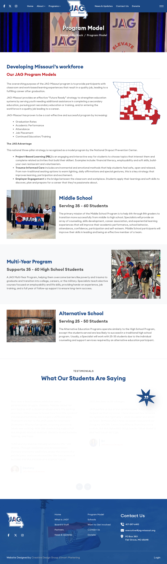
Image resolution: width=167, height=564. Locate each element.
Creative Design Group (45, 557)
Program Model (96, 514)
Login (157, 557)
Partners (59, 529)
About (40, 6)
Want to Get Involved (99, 524)
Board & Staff (62, 524)
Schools (92, 519)
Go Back (77, 35)
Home (30, 6)
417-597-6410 (132, 524)
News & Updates (104, 6)
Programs (54, 6)
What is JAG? (62, 519)
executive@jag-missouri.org (140, 530)
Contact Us (122, 6)
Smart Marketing (70, 557)
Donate (136, 6)
